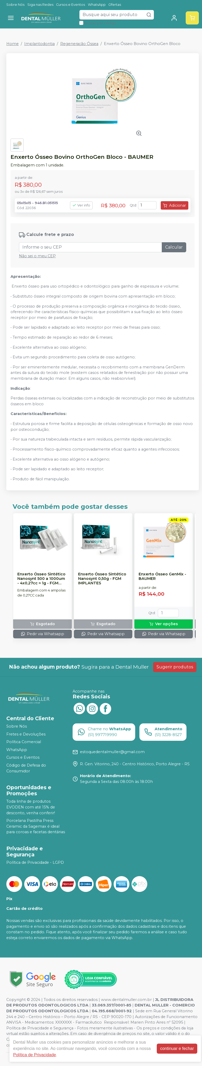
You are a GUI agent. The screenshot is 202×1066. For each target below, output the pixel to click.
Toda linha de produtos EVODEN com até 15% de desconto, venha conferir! (30, 807)
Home (12, 43)
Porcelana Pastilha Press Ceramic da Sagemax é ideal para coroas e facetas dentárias (35, 826)
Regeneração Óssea (79, 43)
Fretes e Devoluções (26, 734)
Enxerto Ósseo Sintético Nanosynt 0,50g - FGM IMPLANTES (102, 579)
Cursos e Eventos (70, 5)
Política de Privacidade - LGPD (35, 862)
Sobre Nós (15, 5)
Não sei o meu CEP (37, 256)
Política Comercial (23, 741)
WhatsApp (97, 5)
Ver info (81, 205)
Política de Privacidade (34, 1055)
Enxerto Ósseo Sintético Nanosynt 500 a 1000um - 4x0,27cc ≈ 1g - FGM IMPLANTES (41, 579)
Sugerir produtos (174, 666)
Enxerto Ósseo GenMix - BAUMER (162, 576)
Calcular (174, 247)
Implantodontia (39, 43)
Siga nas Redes (40, 5)
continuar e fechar (177, 1048)
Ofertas (114, 5)
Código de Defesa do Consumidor (26, 768)
